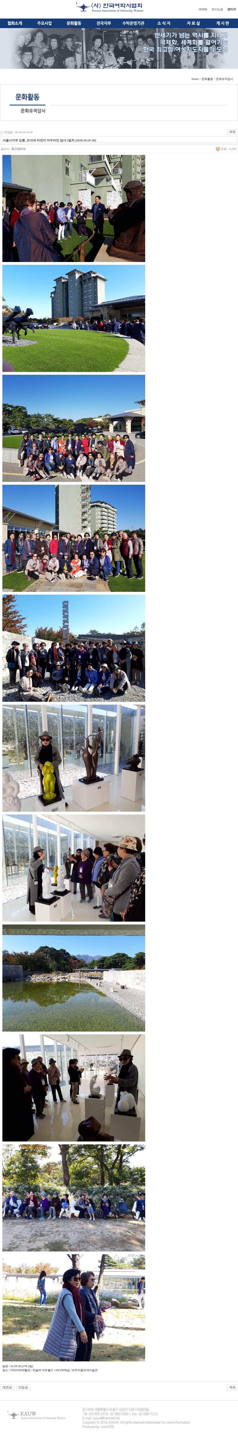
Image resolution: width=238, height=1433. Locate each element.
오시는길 (217, 9)
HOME (203, 9)
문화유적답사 (224, 79)
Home (195, 79)
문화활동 (207, 79)
